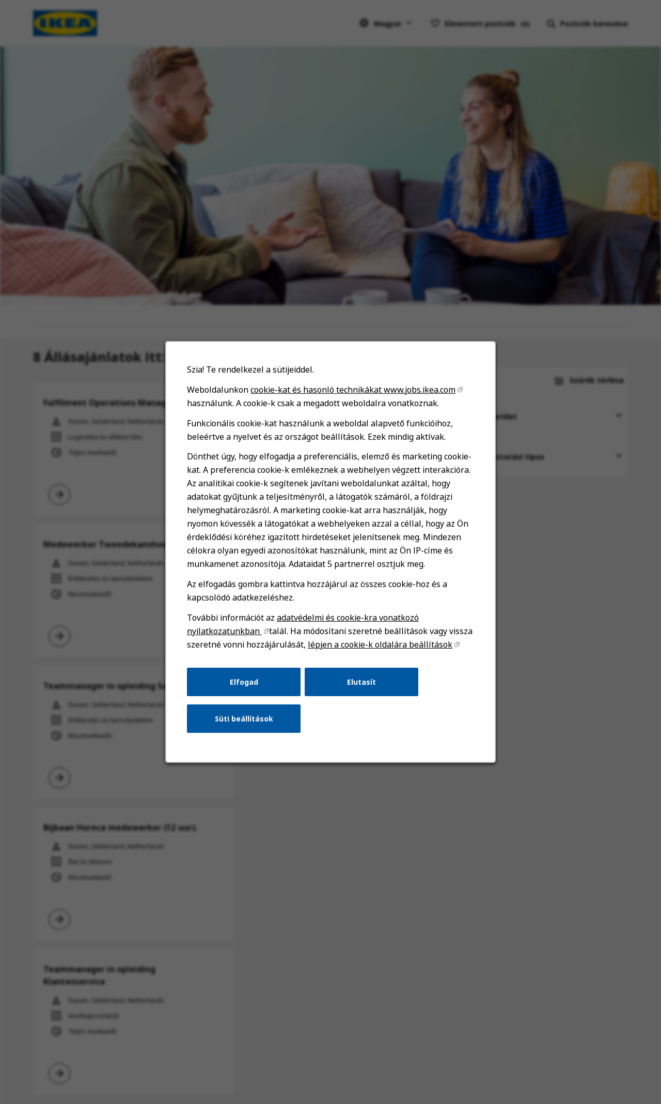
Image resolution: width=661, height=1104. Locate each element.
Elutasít (361, 681)
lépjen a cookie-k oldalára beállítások (380, 644)
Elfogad (244, 681)
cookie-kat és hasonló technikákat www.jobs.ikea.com (352, 389)
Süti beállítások (244, 719)
